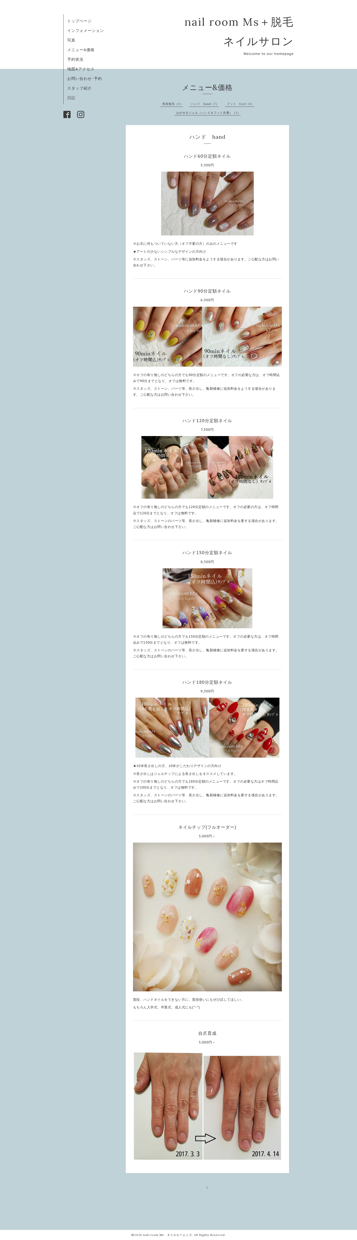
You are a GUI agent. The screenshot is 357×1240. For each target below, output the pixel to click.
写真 (71, 40)
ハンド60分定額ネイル (207, 156)
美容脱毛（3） (172, 104)
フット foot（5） (240, 104)
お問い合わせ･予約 (84, 78)
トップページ (79, 20)
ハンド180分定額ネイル (207, 682)
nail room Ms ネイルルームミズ (167, 1235)
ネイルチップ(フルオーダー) (207, 827)
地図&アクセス (81, 68)
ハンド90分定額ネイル (207, 291)
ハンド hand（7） (205, 104)
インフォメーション (85, 30)
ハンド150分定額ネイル (207, 552)
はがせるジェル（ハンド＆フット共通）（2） (208, 112)
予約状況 (75, 59)
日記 (71, 97)
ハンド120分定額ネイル (207, 420)
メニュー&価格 (81, 49)
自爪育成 (207, 1033)
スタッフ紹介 (79, 88)
